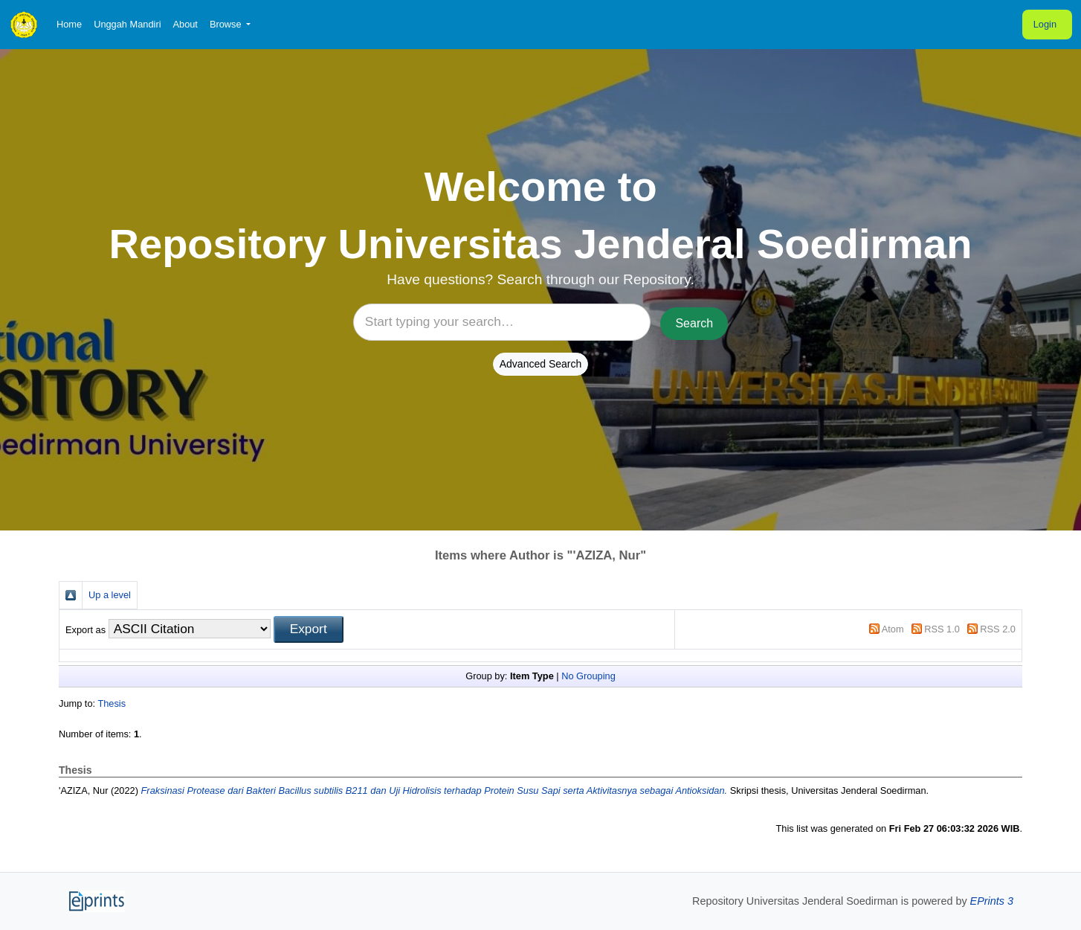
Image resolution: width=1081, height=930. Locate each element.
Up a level (109, 594)
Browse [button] (227, 24)
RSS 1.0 (942, 629)
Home (69, 24)
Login (1044, 24)
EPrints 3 (991, 901)
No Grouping (588, 676)
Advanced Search (541, 364)
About (184, 24)
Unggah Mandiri (127, 24)
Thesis (111, 703)
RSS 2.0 (998, 629)
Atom (893, 629)
